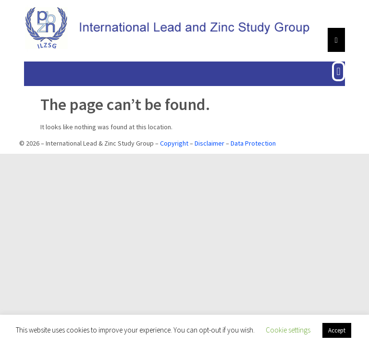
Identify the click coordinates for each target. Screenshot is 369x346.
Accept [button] (336, 330)
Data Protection (253, 143)
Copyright (174, 143)
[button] (338, 71)
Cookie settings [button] (288, 329)
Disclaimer (209, 143)
